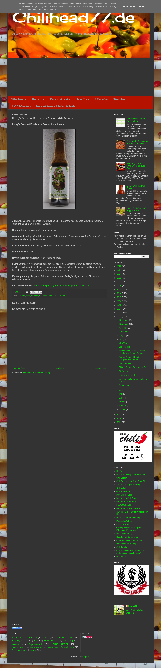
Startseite (18, 99)
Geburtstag (124, 385)
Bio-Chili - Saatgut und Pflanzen (130, 474)
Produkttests (60, 99)
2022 (119, 278)
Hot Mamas (121, 556)
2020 (119, 286)
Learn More (129, 6)
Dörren (72, 638)
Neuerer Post (19, 368)
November (124, 324)
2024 (119, 270)
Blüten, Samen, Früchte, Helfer (132, 367)
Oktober (123, 328)
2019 (119, 289)
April (121, 398)
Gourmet (34, 296)
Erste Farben (124, 347)
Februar (123, 406)
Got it (141, 6)
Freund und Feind (127, 375)
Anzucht (16, 637)
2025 (119, 266)
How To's (82, 99)
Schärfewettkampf (51, 647)
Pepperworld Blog (124, 534)
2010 (119, 418)
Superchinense (67, 647)
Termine (119, 99)
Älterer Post (100, 368)
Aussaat (32, 637)
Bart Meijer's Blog (124, 495)
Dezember (124, 320)
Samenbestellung (19, 647)
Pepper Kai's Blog (124, 521)
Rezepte (38, 99)
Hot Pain (120, 471)
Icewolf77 (132, 606)
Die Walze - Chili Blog (126, 502)
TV (13, 650)
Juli (121, 340)
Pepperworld (35, 644)
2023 (119, 274)
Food (28, 296)
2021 (119, 282)
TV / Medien (21, 106)
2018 (119, 293)
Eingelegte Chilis (20, 641)
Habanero (49, 640)
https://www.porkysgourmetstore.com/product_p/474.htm (61, 285)
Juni (121, 390)
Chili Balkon (121, 478)
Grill (36, 641)
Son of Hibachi (125, 363)
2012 (119, 317)
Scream (62, 296)
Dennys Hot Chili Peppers (127, 498)
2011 (119, 414)
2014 (119, 309)
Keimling (68, 640)
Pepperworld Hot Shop (126, 544)
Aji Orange (123, 371)
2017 (119, 297)
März (121, 402)
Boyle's (22, 296)
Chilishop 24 (121, 547)
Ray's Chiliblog (123, 524)
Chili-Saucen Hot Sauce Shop (129, 540)
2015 (119, 305)
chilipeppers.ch (123, 491)
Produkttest (60, 644)
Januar (122, 409)
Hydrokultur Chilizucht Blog (128, 508)
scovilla (33, 650)
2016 (119, 301)
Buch (47, 638)
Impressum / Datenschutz (56, 106)
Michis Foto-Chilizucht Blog (128, 518)
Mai (121, 394)
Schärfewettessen (35, 647)
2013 (119, 313)
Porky (55, 296)
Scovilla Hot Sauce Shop (127, 537)
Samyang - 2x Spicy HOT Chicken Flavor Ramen (136, 165)
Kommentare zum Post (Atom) (36, 373)
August (122, 336)
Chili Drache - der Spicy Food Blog (131, 481)
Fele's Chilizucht (123, 505)
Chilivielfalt (121, 488)
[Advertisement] (80, 77)
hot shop (21, 650)
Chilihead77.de (73, 17)
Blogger (85, 657)
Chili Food (59, 638)
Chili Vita (123, 343)
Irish (50, 296)
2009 (119, 422)
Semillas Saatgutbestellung (128, 485)
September (124, 332)
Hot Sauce (43, 296)
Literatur (101, 99)
